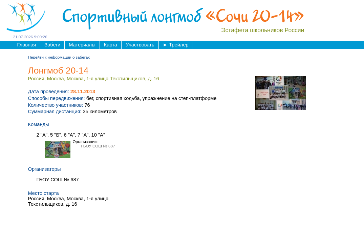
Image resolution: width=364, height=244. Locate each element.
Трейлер (176, 44)
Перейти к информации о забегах (59, 57)
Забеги (52, 44)
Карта (110, 44)
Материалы (82, 44)
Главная (26, 44)
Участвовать (140, 44)
